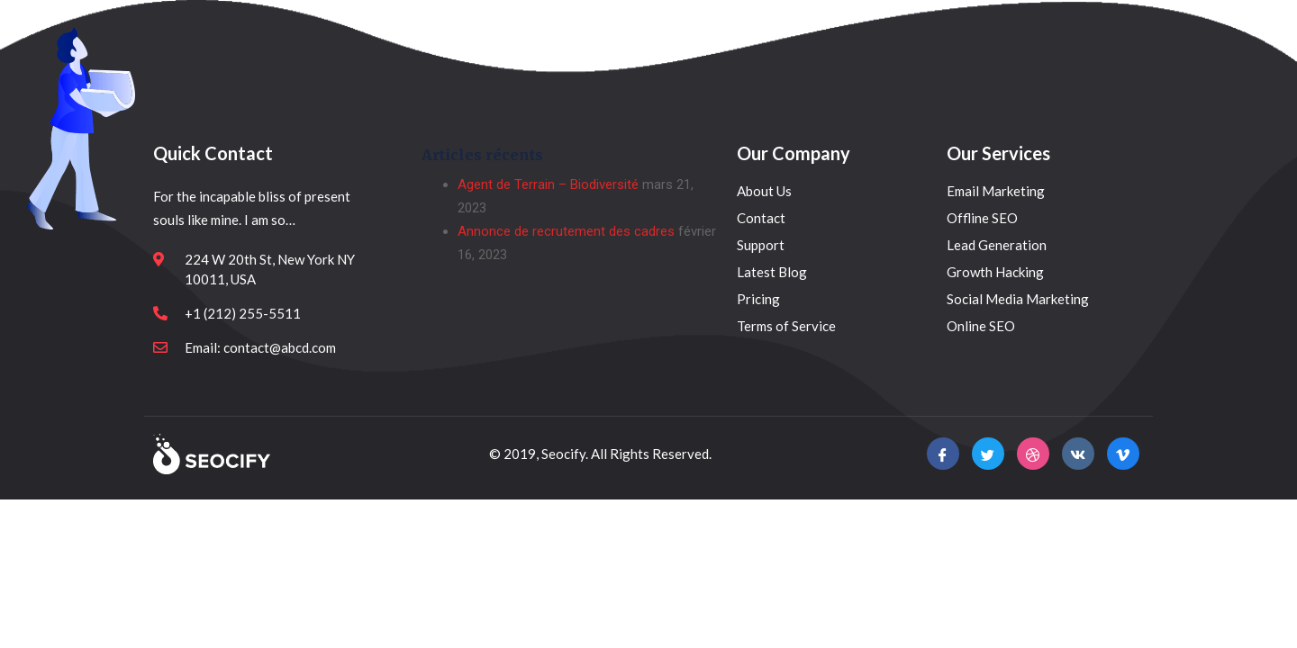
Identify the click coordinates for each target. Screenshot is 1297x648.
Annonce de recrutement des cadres (566, 231)
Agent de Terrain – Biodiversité (548, 184)
